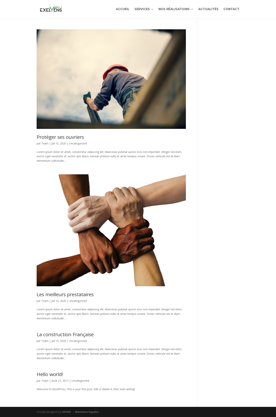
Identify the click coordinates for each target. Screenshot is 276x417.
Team (44, 143)
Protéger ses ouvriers (60, 137)
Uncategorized (78, 143)
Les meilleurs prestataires (65, 294)
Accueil (123, 9)
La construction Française (65, 334)
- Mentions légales (86, 412)
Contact (231, 9)
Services (142, 9)
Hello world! (50, 374)
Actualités (208, 9)
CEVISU (66, 412)
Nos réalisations (174, 9)
